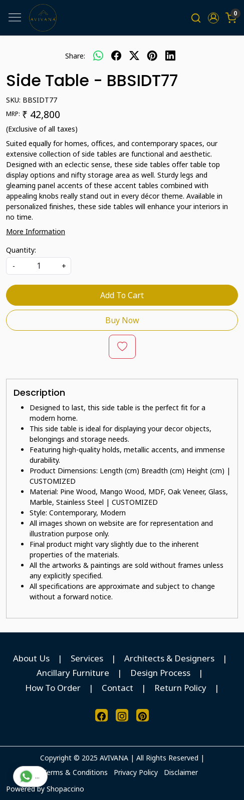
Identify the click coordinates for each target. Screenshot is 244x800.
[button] (213, 18)
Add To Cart (122, 295)
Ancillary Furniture (73, 672)
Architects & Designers (169, 658)
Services (87, 658)
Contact (117, 687)
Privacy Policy (136, 772)
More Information (35, 231)
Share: (75, 56)
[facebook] (116, 55)
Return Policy (180, 687)
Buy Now (122, 320)
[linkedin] (170, 55)
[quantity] (38, 266)
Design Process (160, 672)
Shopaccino (65, 788)
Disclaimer (181, 772)
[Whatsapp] (98, 55)
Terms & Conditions (75, 772)
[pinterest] (152, 55)
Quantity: (21, 250)
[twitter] (134, 55)
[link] (196, 18)
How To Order (53, 687)
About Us (31, 658)
